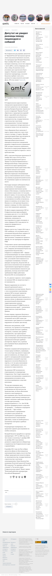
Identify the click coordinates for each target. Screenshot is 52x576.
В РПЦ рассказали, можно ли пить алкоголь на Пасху (39, 388)
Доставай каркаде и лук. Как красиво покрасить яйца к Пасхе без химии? (39, 190)
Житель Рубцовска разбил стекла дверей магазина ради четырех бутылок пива (39, 239)
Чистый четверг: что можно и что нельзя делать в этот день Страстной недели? (40, 379)
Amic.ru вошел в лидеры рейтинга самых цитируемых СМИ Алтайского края (40, 494)
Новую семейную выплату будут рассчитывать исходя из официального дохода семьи (39, 444)
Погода (4, 554)
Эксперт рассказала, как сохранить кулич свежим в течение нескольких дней (39, 455)
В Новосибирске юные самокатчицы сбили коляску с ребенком (40, 485)
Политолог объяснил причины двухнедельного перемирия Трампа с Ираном (39, 180)
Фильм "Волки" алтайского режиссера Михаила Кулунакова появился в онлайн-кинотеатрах (39, 57)
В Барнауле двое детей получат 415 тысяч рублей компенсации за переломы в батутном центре (40, 299)
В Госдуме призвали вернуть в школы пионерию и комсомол (39, 358)
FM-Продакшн (13, 539)
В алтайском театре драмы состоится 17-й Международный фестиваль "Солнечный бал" (40, 515)
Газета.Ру (22, 80)
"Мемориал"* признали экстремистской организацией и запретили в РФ (40, 67)
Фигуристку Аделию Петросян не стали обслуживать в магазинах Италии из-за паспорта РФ (39, 36)
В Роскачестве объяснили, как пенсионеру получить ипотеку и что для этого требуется (39, 433)
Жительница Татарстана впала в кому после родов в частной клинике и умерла (39, 504)
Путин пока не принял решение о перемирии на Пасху (39, 47)
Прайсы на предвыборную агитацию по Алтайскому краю (14, 549)
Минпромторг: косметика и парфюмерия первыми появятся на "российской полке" (39, 96)
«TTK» (19, 574)
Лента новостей (40, 28)
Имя (6, 492)
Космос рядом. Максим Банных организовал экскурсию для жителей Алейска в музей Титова (40, 250)
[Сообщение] (18, 498)
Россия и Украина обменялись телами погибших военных (38, 170)
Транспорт (15, 30)
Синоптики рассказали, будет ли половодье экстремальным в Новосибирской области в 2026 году (39, 131)
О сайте (12, 554)
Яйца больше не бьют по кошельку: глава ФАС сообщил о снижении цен (39, 339)
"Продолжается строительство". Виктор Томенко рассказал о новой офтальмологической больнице (41, 349)
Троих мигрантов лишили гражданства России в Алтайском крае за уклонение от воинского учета (40, 108)
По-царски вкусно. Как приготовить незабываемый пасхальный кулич (39, 310)
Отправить (8, 506)
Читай (22, 23)
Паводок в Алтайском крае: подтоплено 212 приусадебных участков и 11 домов (40, 261)
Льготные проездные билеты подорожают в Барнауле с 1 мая (39, 119)
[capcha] (16, 504)
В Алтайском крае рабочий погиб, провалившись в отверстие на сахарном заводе (39, 320)
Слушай (27, 23)
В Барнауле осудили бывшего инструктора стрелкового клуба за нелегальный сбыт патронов (39, 218)
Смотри (33, 23)
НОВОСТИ (7, 30)
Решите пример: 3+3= (10, 503)
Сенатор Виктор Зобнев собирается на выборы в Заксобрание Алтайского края (40, 331)
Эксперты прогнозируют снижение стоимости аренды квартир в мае (40, 200)
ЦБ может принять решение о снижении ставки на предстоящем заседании (39, 368)
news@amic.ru (21, 554)
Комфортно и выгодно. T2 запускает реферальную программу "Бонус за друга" (40, 229)
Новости (17, 23)
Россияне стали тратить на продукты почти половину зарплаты (39, 423)
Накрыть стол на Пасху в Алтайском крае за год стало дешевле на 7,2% (40, 87)
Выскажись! (9, 50)
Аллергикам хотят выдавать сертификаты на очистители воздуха (40, 477)
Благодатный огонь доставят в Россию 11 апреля (40, 208)
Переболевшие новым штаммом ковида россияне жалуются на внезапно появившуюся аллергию (39, 467)
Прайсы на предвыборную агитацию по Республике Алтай (6, 549)
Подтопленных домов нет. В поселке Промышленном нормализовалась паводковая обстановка (40, 77)
